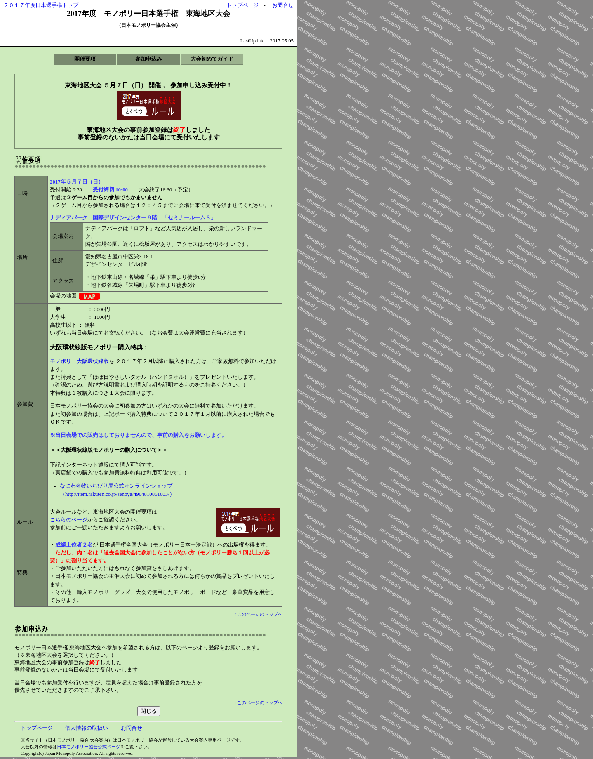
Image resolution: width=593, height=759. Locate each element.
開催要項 (85, 59)
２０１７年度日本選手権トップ (40, 5)
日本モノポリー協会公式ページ (88, 746)
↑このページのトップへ (258, 614)
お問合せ (283, 5)
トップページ (242, 5)
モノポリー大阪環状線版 (79, 361)
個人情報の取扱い (86, 728)
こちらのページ (68, 520)
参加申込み (148, 59)
